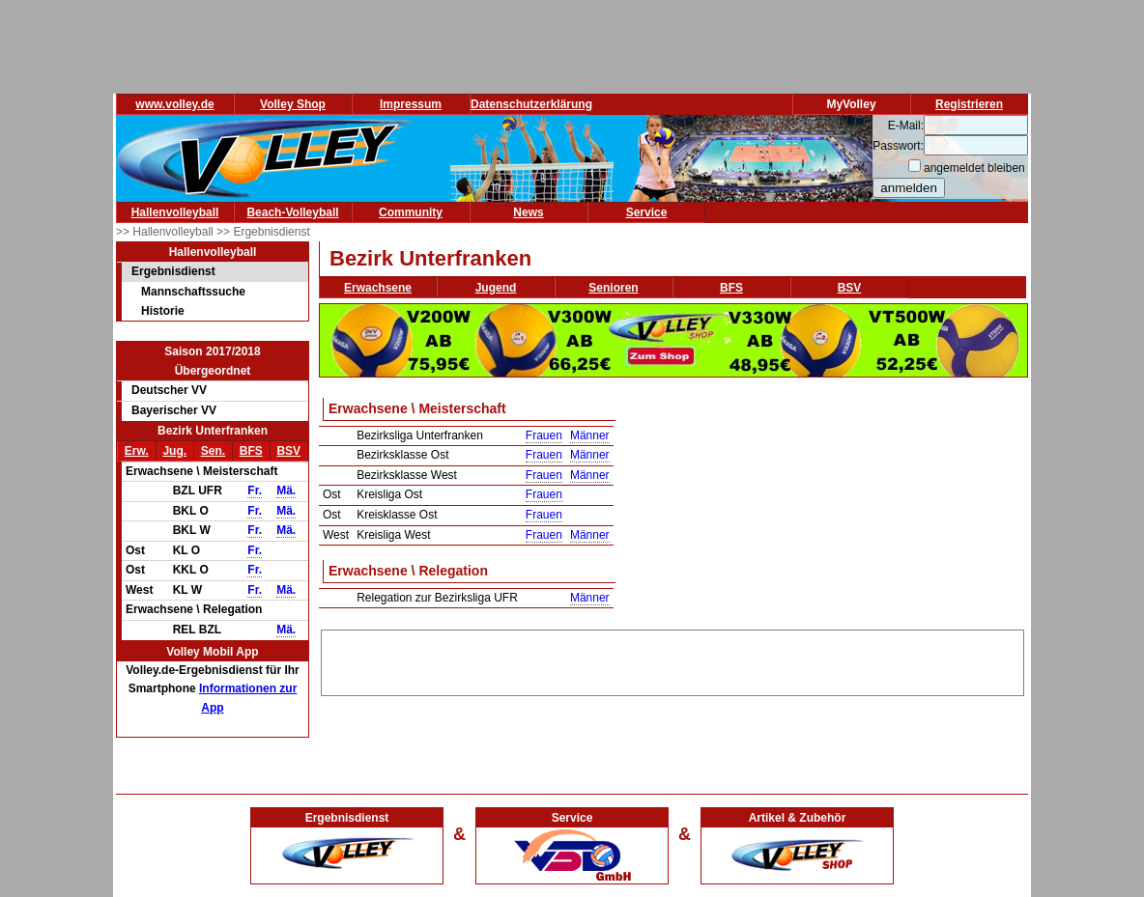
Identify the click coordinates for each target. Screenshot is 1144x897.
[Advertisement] (672, 659)
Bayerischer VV (173, 410)
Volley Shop (293, 104)
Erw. (137, 451)
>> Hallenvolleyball (166, 231)
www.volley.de (174, 104)
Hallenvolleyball (175, 212)
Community (411, 212)
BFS (251, 451)
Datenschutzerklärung (531, 104)
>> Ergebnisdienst (263, 231)
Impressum (411, 104)
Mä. (286, 490)
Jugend (496, 287)
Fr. (254, 490)
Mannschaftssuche (193, 291)
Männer (590, 435)
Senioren (613, 287)
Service (647, 212)
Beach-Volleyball (292, 212)
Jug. (174, 451)
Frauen (544, 435)
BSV (288, 451)
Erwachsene (378, 287)
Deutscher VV (169, 390)
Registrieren (969, 104)
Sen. (213, 451)
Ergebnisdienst (173, 271)
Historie (163, 311)
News (528, 212)
